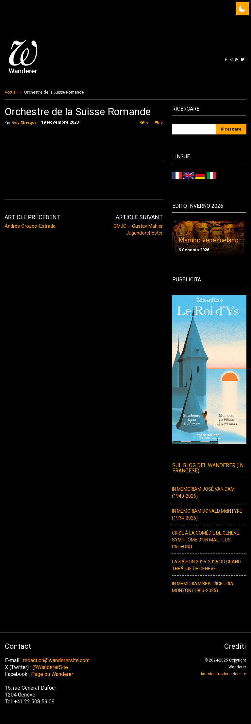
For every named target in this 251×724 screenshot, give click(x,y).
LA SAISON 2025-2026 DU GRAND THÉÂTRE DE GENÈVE (206, 565)
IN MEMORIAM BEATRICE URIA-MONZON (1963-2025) (203, 587)
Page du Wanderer (52, 674)
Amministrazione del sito (223, 674)
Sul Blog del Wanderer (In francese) (207, 468)
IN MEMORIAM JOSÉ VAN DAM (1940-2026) (203, 493)
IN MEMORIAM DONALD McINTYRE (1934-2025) (207, 514)
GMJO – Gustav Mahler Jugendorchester (138, 229)
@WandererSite (50, 667)
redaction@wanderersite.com (56, 660)
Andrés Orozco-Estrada (30, 226)
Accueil (11, 92)
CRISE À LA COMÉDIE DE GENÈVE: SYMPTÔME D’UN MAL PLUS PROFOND (206, 540)
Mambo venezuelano (208, 240)
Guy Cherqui (24, 122)
